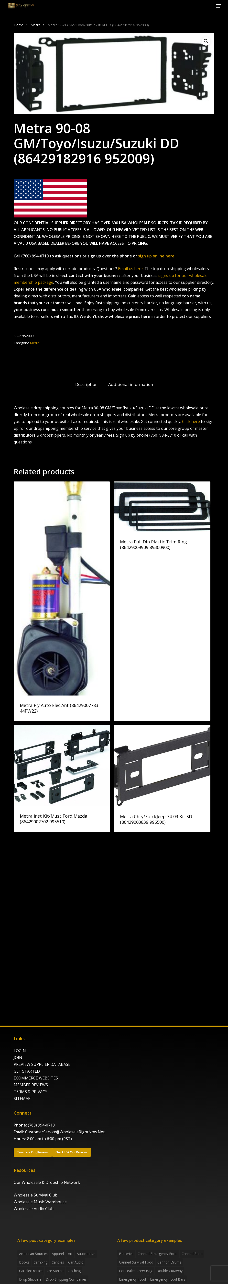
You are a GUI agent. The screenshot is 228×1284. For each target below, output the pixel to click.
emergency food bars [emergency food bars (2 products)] (167, 1279)
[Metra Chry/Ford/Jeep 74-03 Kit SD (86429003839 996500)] (162, 766)
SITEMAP (22, 1098)
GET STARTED (27, 1071)
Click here (191, 421)
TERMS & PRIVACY (30, 1091)
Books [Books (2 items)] (24, 1262)
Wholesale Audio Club (34, 1208)
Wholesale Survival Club (35, 1195)
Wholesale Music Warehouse (40, 1202)
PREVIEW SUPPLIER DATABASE (42, 1064)
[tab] (86, 384)
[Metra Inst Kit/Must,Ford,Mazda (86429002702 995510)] (62, 765)
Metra (36, 24)
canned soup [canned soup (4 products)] (192, 1253)
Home (19, 24)
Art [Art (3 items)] (70, 1253)
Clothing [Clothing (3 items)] (74, 1270)
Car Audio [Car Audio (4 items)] (76, 1262)
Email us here (130, 268)
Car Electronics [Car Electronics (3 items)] (31, 1270)
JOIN (18, 1057)
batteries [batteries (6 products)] (126, 1253)
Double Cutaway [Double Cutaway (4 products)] (169, 1270)
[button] (218, 5)
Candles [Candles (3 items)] (58, 1262)
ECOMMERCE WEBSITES (36, 1078)
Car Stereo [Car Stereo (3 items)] (55, 1270)
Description (86, 384)
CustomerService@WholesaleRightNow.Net (65, 1132)
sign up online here (156, 256)
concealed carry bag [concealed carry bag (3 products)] (135, 1270)
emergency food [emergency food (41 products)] (132, 1279)
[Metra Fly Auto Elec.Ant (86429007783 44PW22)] (62, 588)
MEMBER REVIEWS (31, 1085)
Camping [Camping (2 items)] (40, 1262)
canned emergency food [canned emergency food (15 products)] (157, 1253)
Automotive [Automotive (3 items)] (86, 1253)
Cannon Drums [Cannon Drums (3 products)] (169, 1262)
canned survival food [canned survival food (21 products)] (136, 1262)
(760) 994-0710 (41, 1125)
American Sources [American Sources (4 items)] (33, 1253)
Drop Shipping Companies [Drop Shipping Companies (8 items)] (66, 1279)
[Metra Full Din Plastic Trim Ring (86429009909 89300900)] (162, 506)
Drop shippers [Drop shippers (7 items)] (30, 1279)
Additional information (130, 384)
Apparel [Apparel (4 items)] (58, 1253)
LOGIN (20, 1050)
